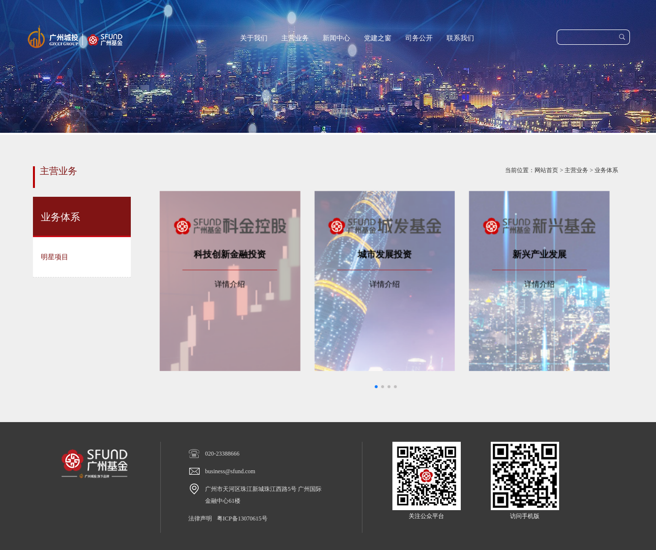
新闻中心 (336, 38)
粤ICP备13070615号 (242, 518)
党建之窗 (377, 38)
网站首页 (546, 170)
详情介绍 (244, 280)
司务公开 (419, 38)
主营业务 (295, 38)
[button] (376, 387)
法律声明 (200, 518)
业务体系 (606, 170)
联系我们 (460, 38)
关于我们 (254, 38)
